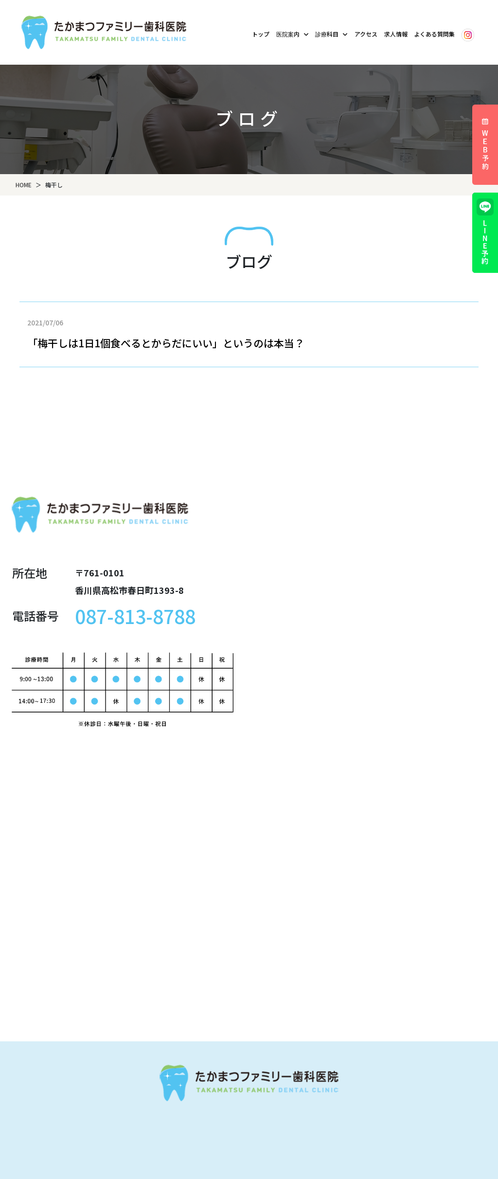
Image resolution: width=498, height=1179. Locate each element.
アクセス (366, 34)
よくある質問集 (434, 34)
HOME (24, 184)
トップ (260, 34)
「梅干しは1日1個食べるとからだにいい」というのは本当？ (165, 343)
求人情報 (396, 34)
